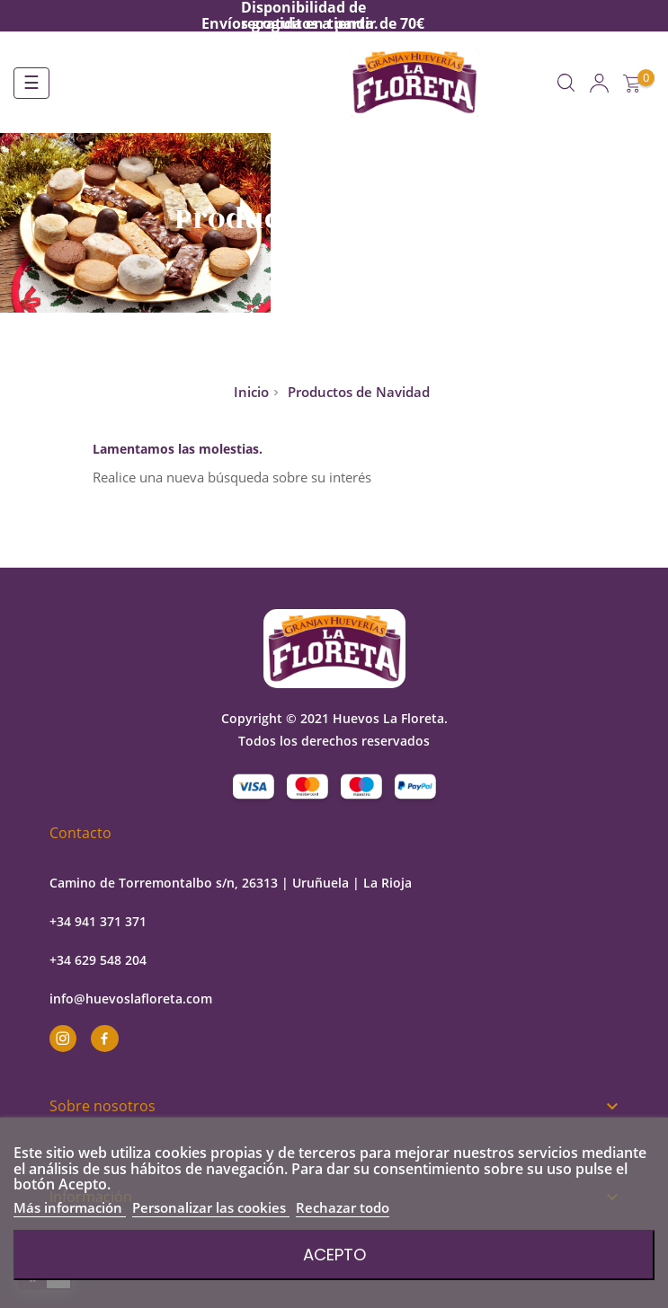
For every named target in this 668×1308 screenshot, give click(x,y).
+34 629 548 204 (98, 959)
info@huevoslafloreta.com (130, 998)
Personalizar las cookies (210, 1207)
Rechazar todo (342, 1207)
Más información (69, 1207)
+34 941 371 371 (98, 921)
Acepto (334, 1254)
